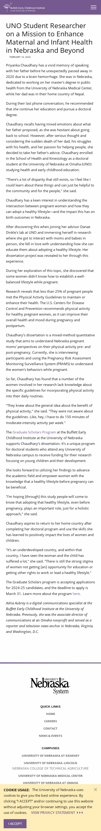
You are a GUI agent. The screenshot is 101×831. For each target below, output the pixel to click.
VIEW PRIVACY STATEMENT (57, 812)
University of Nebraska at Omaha (50, 783)
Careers (50, 721)
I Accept (15, 823)
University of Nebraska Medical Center (50, 776)
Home (50, 714)
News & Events (50, 736)
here (76, 593)
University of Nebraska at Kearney (50, 756)
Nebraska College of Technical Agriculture (50, 768)
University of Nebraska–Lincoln (50, 763)
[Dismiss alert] (95, 789)
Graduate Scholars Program (34, 432)
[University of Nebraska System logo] (50, 688)
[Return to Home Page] (24, 7)
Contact (50, 728)
